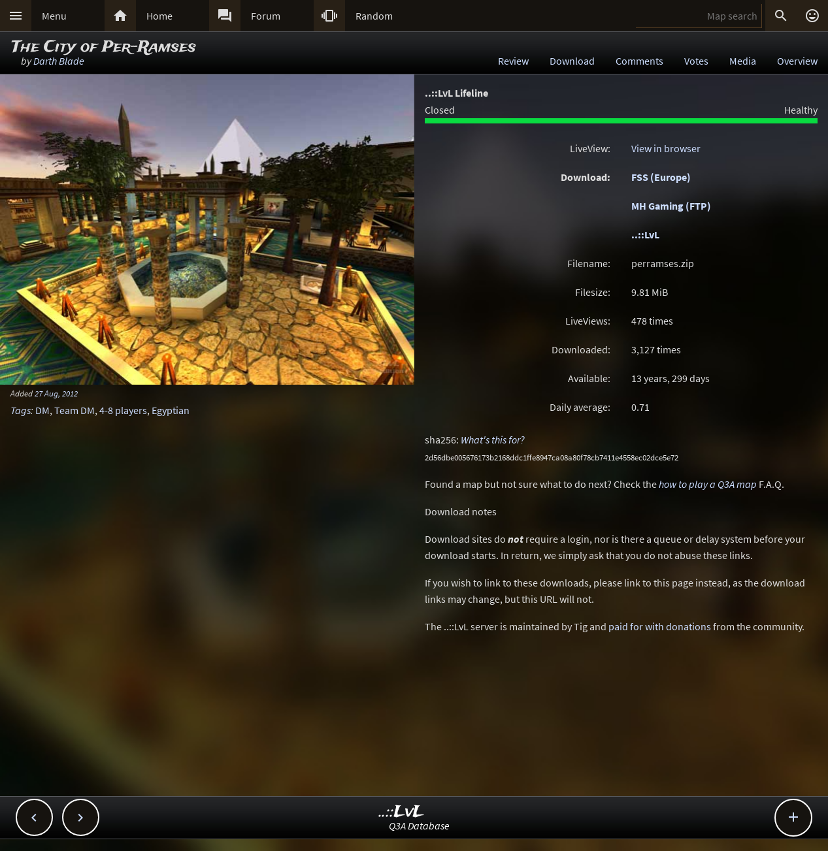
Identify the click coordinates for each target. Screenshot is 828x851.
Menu (54, 15)
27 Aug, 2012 (56, 393)
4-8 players (123, 410)
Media (742, 60)
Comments (639, 60)
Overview (797, 60)
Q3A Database (419, 825)
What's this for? (493, 439)
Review (513, 60)
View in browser (666, 148)
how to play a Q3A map (708, 483)
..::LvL (645, 234)
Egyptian (171, 410)
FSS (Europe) (661, 177)
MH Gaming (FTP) (671, 205)
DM (42, 410)
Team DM (74, 410)
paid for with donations (659, 626)
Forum (265, 15)
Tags (20, 410)
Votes (696, 60)
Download (572, 60)
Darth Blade (58, 60)
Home (159, 15)
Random (374, 15)
